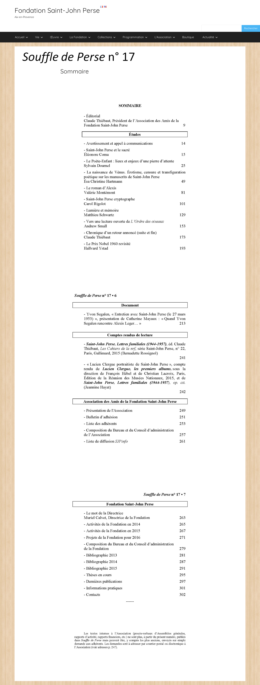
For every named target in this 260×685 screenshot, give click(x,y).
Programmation (135, 37)
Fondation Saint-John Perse (57, 10)
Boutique (188, 37)
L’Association (165, 37)
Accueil (21, 37)
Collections (107, 37)
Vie (39, 37)
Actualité (210, 37)
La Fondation (80, 37)
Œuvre (56, 37)
